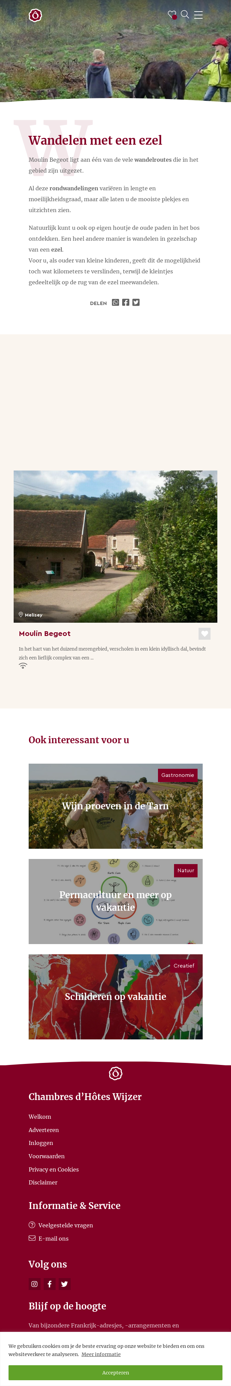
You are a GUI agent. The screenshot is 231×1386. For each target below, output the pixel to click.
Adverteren (44, 1129)
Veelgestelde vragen (61, 1225)
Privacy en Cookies (54, 1169)
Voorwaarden (47, 1156)
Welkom (40, 1116)
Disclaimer (43, 1182)
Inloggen (41, 1143)
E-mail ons (49, 1238)
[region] (115, 1359)
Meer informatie (101, 1354)
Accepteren (115, 1373)
